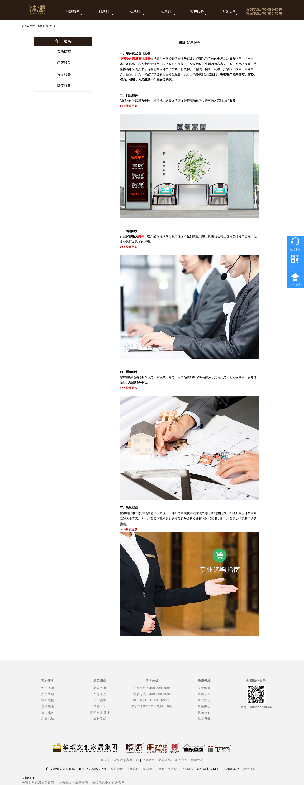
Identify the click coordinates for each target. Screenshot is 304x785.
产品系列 (99, 694)
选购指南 (64, 51)
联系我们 (204, 712)
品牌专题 (99, 718)
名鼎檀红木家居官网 (73, 782)
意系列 (135, 11)
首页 (40, 26)
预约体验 (47, 688)
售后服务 (64, 74)
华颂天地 (228, 11)
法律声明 (132, 769)
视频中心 (204, 706)
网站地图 (116, 769)
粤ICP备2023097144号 (176, 769)
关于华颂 (204, 688)
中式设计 (116, 760)
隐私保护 (149, 769)
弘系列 (166, 11)
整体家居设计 (100, 712)
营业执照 (249, 769)
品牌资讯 (164, 760)
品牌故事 (73, 11)
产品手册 (47, 694)
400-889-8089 (160, 688)
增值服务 (64, 86)
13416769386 (160, 700)
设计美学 (99, 700)
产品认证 (47, 718)
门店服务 (64, 63)
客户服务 (197, 11)
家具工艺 (132, 760)
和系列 (104, 11)
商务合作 (181, 760)
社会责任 (204, 718)
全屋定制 (148, 760)
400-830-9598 (160, 694)
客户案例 (47, 700)
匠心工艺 (99, 706)
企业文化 (204, 700)
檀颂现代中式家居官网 (108, 782)
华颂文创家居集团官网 (38, 782)
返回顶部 (295, 284)
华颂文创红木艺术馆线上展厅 (152, 706)
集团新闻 (204, 694)
